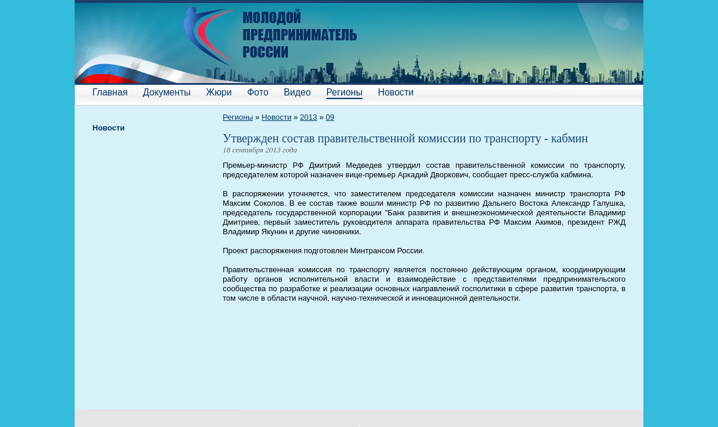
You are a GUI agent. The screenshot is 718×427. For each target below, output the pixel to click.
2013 (308, 117)
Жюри (219, 92)
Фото (257, 92)
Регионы (344, 92)
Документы (166, 92)
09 (330, 117)
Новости (396, 92)
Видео (297, 92)
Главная (109, 92)
